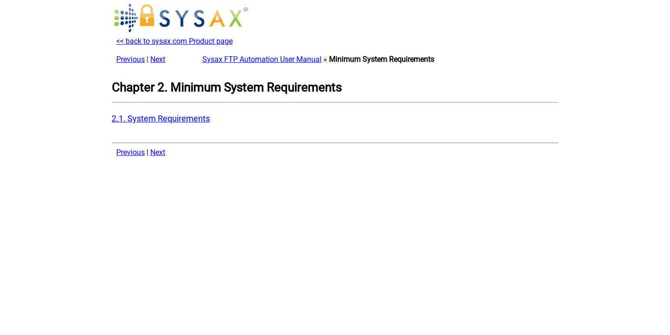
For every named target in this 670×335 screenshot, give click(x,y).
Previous (130, 59)
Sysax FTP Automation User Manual (262, 59)
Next (157, 59)
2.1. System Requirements (161, 118)
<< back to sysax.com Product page (174, 41)
